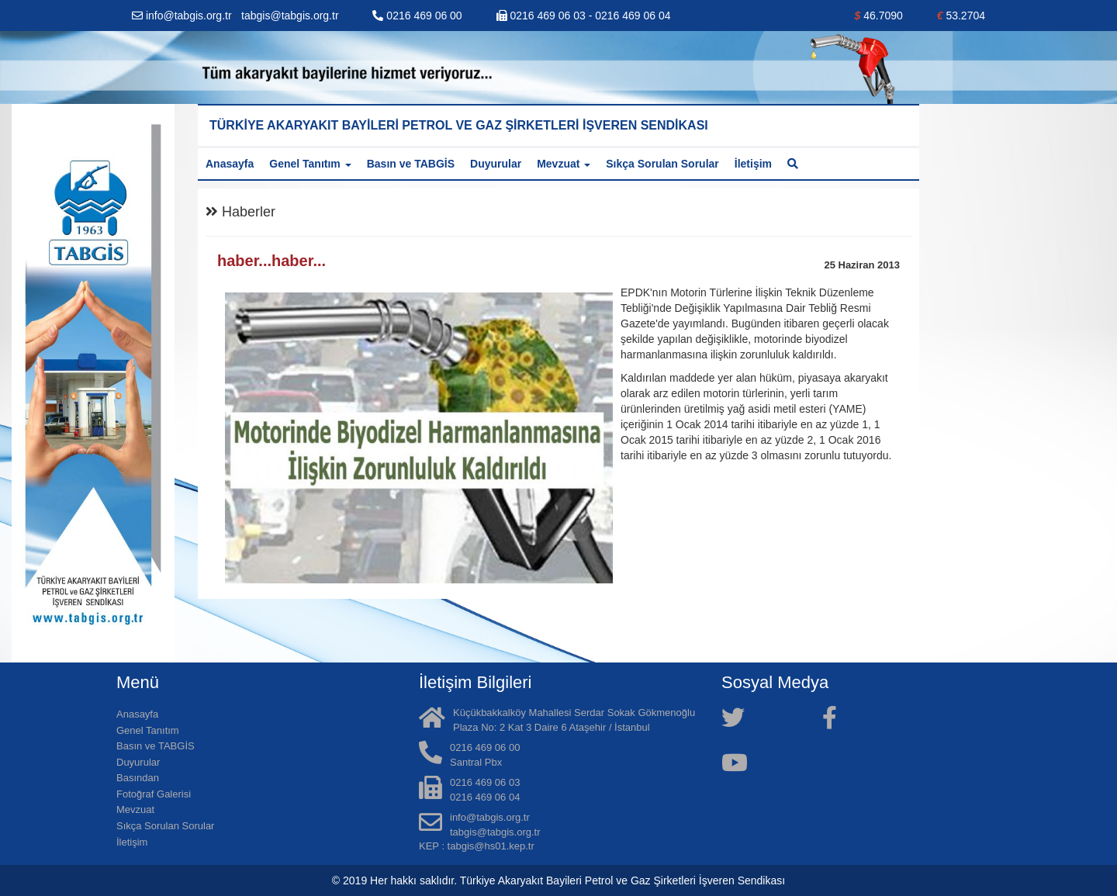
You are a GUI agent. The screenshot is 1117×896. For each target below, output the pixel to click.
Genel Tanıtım (147, 730)
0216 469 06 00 (417, 15)
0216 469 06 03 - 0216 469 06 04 (583, 15)
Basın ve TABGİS (411, 163)
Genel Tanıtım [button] (310, 163)
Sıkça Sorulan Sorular (662, 163)
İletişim (753, 163)
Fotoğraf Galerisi (153, 794)
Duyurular (495, 163)
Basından (137, 778)
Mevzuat (135, 809)
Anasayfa (230, 163)
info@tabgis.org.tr (183, 15)
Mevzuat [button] (563, 163)
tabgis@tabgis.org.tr (290, 15)
